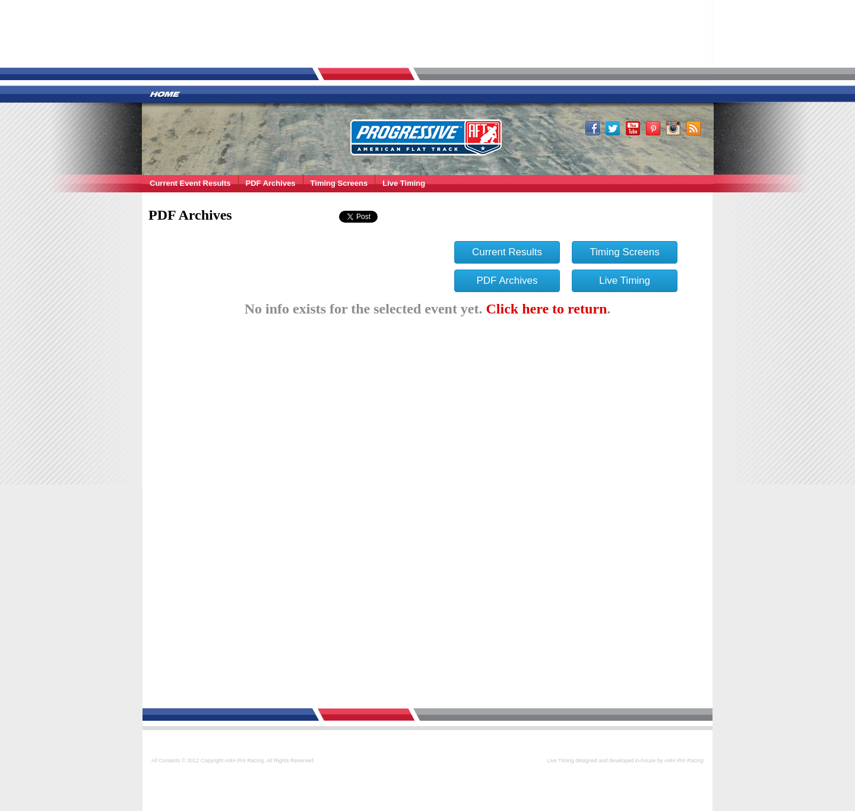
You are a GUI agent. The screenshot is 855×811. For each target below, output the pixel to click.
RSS (693, 128)
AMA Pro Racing (426, 136)
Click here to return (546, 308)
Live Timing (403, 183)
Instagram (673, 128)
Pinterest (653, 128)
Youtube (633, 128)
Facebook (592, 128)
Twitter (613, 128)
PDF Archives (271, 183)
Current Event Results (190, 183)
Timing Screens (339, 183)
